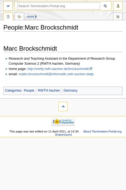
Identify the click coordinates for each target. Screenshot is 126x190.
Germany (70, 90)
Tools (117, 17)
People (29, 90)
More (30, 16)
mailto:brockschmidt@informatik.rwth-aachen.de (54, 74)
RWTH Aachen (49, 90)
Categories (13, 90)
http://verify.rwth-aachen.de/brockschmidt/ (58, 69)
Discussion (19, 17)
